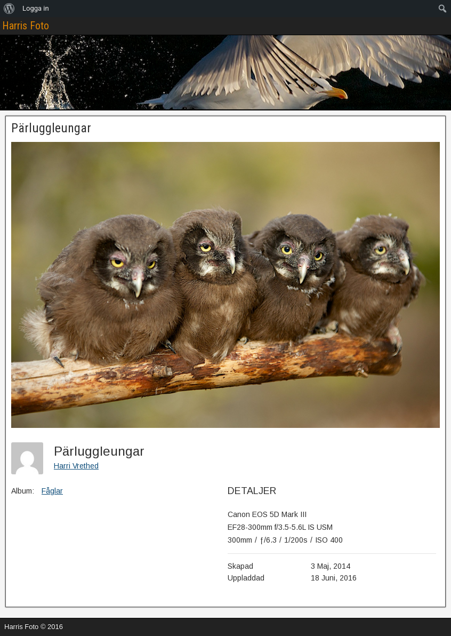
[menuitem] (9, 8)
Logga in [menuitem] (35, 8)
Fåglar (52, 491)
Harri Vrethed (76, 466)
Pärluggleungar (51, 128)
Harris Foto (25, 25)
